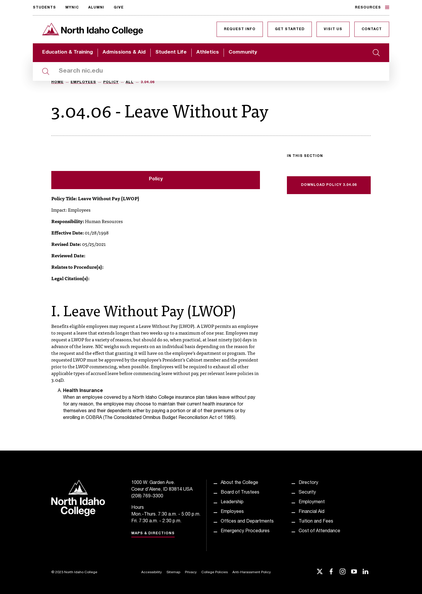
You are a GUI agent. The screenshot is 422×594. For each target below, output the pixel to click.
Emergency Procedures (245, 531)
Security (307, 492)
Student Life (171, 52)
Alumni (96, 7)
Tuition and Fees (316, 521)
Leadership (232, 502)
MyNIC (72, 7)
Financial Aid (311, 512)
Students (44, 7)
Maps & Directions (153, 533)
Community (243, 52)
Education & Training (67, 52)
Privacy (191, 572)
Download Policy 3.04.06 (329, 185)
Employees (83, 82)
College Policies (214, 572)
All (130, 82)
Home (57, 82)
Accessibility (151, 572)
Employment (312, 502)
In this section (305, 156)
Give (119, 7)
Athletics (207, 52)
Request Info (240, 29)
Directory (308, 483)
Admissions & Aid (124, 52)
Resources (372, 7)
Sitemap (173, 572)
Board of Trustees (240, 492)
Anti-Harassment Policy (251, 572)
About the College (239, 483)
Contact (372, 29)
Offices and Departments (247, 521)
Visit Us (333, 29)
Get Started (289, 29)
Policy (111, 82)
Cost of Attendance (319, 531)
